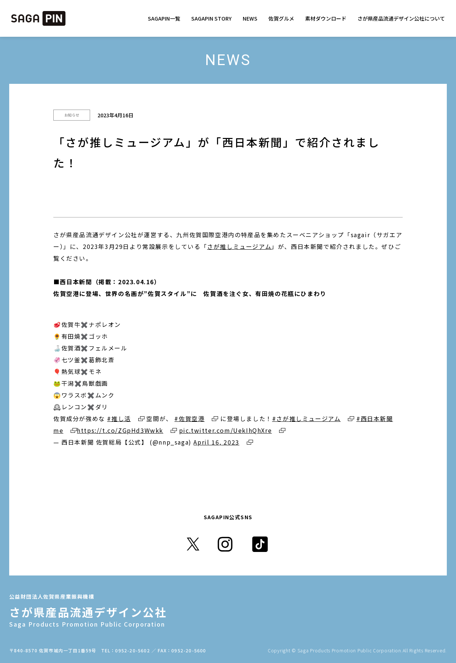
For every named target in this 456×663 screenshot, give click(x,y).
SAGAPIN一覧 (164, 18)
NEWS (250, 18)
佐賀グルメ (281, 18)
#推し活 (119, 418)
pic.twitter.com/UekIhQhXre (225, 430)
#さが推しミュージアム (306, 418)
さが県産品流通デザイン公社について (401, 18)
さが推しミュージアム (239, 246)
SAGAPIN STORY (211, 18)
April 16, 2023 (216, 442)
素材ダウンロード (325, 18)
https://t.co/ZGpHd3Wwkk (120, 430)
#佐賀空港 (189, 418)
